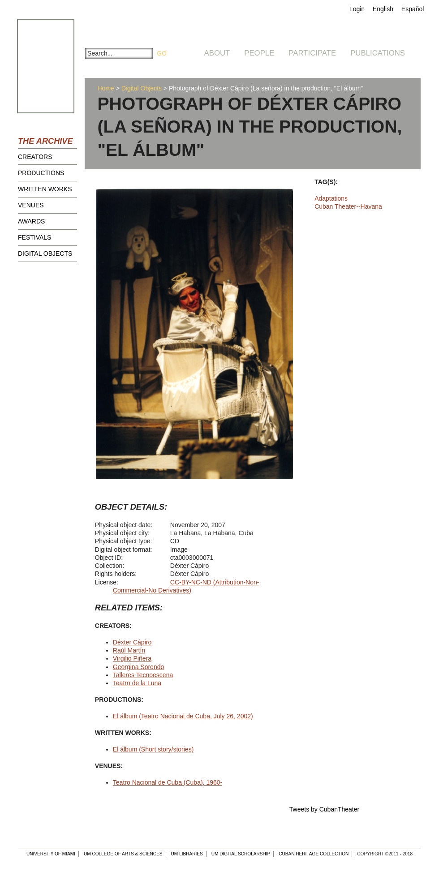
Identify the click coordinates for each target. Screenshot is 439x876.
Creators (35, 156)
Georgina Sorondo (138, 666)
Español (412, 9)
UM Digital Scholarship (241, 853)
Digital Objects (45, 253)
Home (105, 88)
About (217, 53)
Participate (312, 53)
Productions (41, 172)
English (383, 9)
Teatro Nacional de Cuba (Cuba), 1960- (167, 782)
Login (357, 9)
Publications (377, 53)
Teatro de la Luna (137, 683)
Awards (31, 221)
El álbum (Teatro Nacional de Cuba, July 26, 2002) (183, 716)
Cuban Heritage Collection (314, 853)
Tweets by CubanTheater (324, 809)
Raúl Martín (129, 650)
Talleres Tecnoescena (143, 674)
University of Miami (50, 853)
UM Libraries (187, 853)
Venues (31, 205)
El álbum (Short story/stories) (153, 749)
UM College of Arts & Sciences (123, 853)
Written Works (45, 189)
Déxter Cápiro (132, 642)
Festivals (34, 237)
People (259, 53)
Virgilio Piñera (132, 658)
